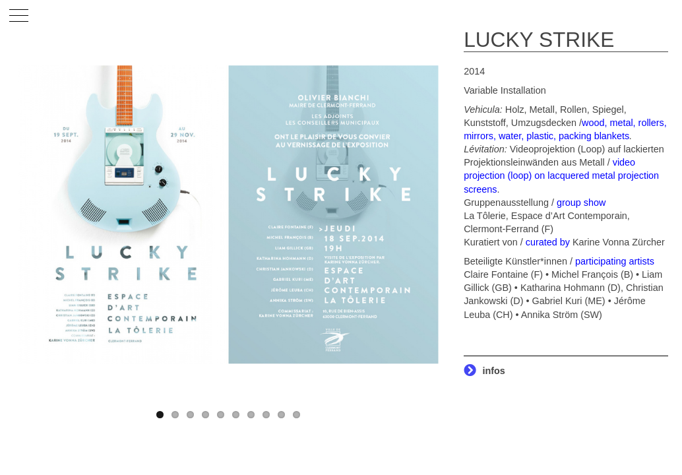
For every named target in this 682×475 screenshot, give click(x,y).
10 (296, 414)
